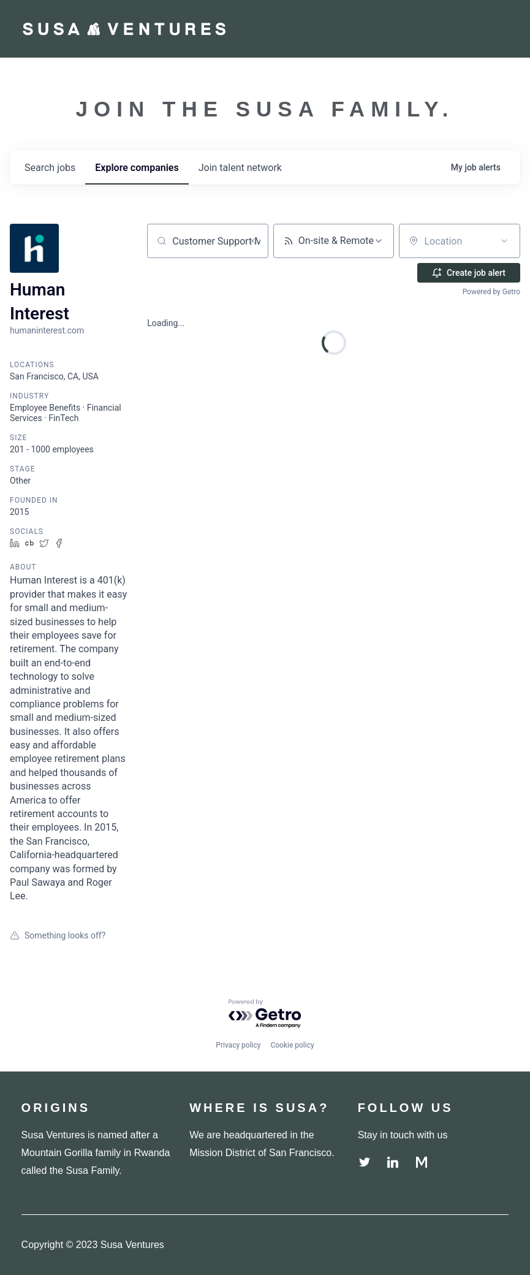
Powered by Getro (491, 291)
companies (136, 167)
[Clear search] (252, 240)
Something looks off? (57, 935)
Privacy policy (238, 1045)
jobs (50, 167)
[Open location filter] (504, 240)
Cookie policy (292, 1045)
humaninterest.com (47, 330)
